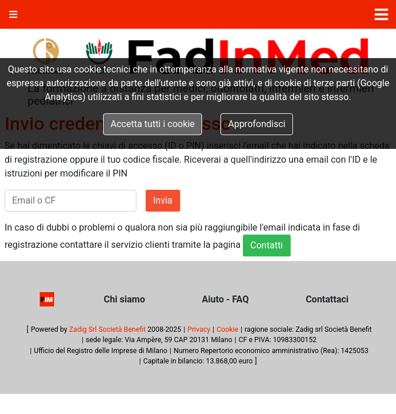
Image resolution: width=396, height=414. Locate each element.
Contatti (266, 245)
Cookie (227, 329)
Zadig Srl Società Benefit (107, 329)
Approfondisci (256, 123)
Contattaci (327, 299)
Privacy (199, 329)
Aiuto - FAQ (225, 299)
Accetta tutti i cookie (153, 123)
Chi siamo (124, 299)
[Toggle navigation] (381, 14)
